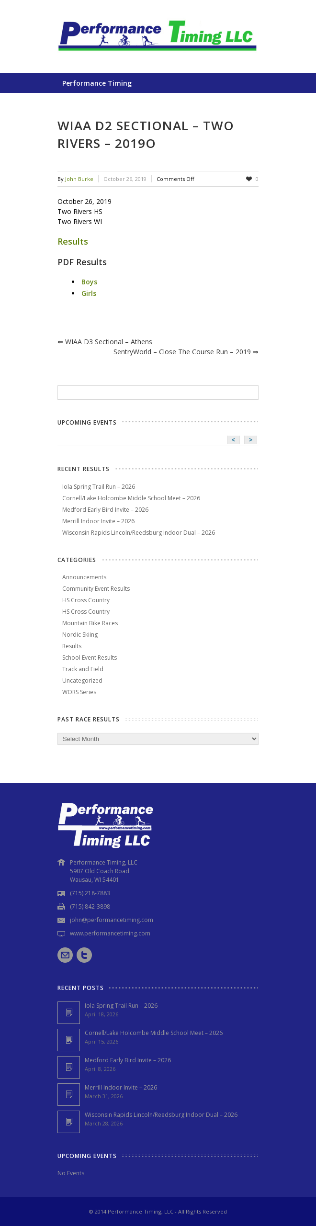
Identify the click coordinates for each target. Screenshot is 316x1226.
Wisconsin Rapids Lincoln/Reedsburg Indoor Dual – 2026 (138, 533)
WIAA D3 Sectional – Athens (104, 341)
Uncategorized (82, 680)
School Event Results (89, 657)
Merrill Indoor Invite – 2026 (98, 521)
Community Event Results (96, 589)
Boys (89, 281)
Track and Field (82, 669)
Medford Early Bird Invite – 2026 (105, 510)
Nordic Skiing (80, 634)
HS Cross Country (86, 600)
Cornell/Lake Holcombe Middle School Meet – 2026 (131, 498)
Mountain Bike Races (90, 623)
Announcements (84, 577)
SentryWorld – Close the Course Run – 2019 (186, 351)
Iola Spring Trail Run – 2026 (98, 487)
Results (72, 241)
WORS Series (79, 692)
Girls (88, 293)
